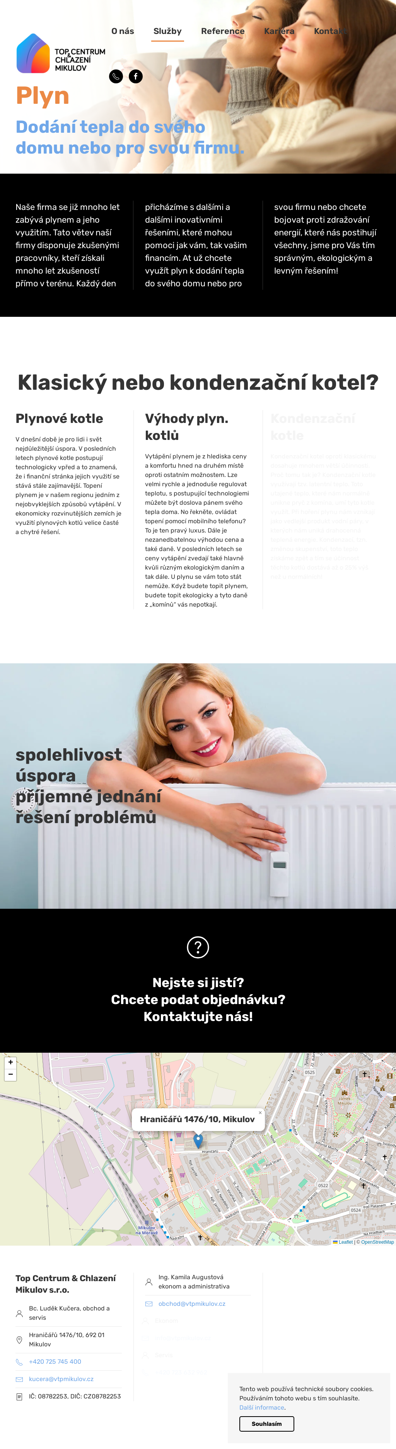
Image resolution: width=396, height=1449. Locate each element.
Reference (223, 31)
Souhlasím (267, 1423)
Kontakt (330, 31)
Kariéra (279, 31)
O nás (122, 31)
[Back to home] (62, 54)
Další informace (261, 1407)
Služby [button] (168, 31)
